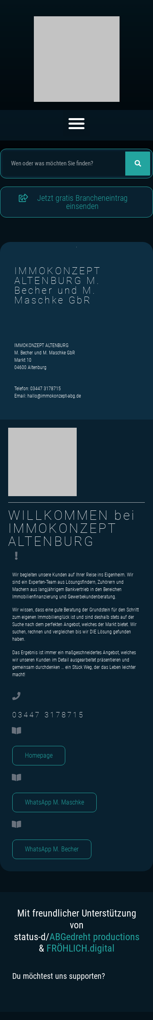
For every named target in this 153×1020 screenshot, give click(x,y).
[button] (76, 123)
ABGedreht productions (94, 937)
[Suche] (137, 164)
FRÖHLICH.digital (81, 948)
